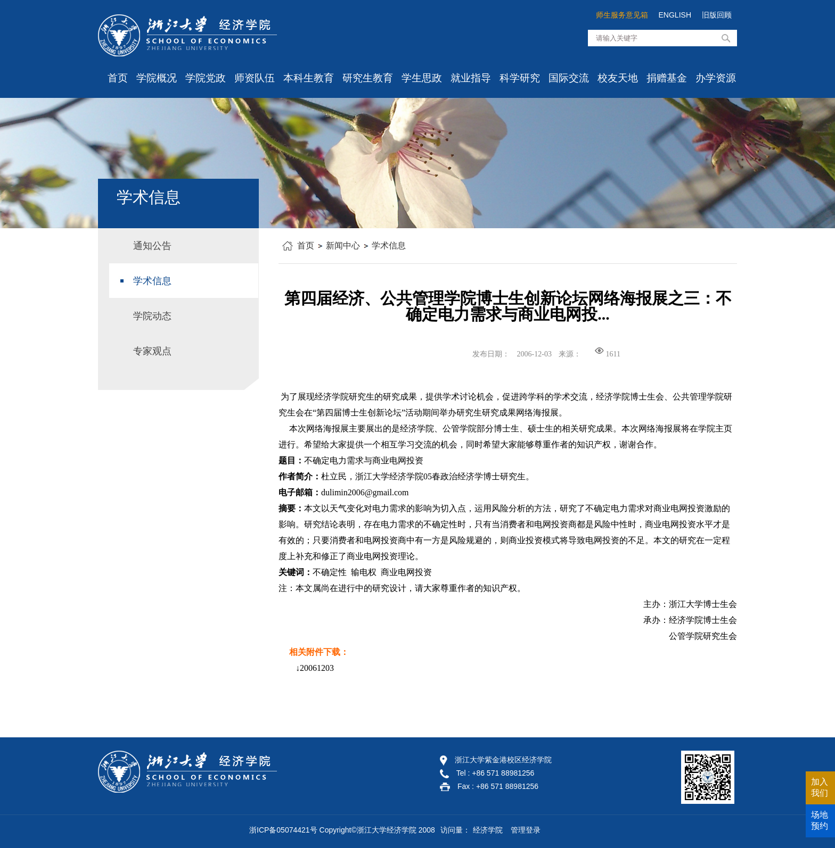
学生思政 (422, 78)
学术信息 (389, 245)
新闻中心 (343, 245)
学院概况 (156, 78)
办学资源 (715, 78)
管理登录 (526, 830)
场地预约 (819, 820)
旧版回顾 (717, 15)
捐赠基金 (666, 78)
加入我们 (819, 787)
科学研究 (520, 78)
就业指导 (471, 78)
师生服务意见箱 (622, 15)
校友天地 (617, 78)
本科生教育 (308, 78)
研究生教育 (367, 78)
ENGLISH (675, 15)
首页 (118, 78)
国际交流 (569, 78)
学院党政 (205, 78)
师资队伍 (254, 78)
